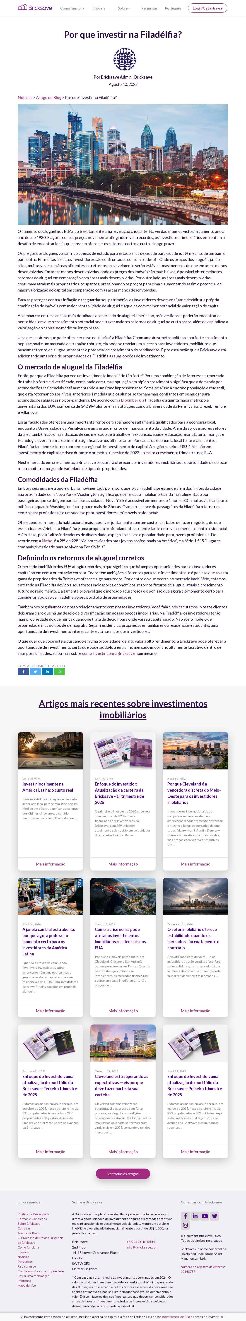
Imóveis (99, 8)
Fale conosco (27, 1266)
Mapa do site (27, 1285)
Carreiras (24, 1228)
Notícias (25, 97)
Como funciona (72, 8)
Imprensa (24, 1280)
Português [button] (173, 8)
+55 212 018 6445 (140, 1241)
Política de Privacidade (33, 1214)
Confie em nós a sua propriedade (41, 1271)
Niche (47, 540)
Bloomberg (131, 400)
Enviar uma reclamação (33, 1276)
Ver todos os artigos (123, 1174)
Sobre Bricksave (29, 1223)
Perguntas (149, 8)
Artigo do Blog (48, 97)
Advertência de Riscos (178, 1317)
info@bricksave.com (142, 1247)
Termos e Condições (32, 1219)
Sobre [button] (123, 8)
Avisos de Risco (29, 1233)
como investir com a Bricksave (108, 653)
